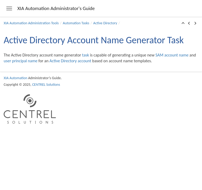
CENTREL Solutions (46, 84)
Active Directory (105, 23)
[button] (183, 23)
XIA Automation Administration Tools (31, 23)
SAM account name (172, 55)
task (85, 55)
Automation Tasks (76, 23)
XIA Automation (15, 78)
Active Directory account (70, 60)
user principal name (21, 60)
